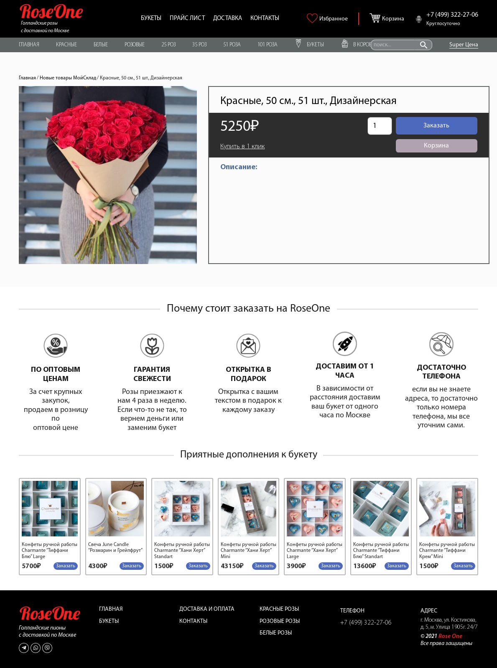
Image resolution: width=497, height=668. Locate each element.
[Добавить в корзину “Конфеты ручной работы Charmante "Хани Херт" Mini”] (264, 566)
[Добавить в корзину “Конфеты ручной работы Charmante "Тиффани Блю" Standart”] (397, 566)
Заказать (436, 125)
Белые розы (276, 633)
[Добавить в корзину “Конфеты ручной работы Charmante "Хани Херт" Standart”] (198, 566)
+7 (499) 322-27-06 (366, 623)
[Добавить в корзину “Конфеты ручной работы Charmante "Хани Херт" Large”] (331, 566)
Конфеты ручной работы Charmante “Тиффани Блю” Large (49, 550)
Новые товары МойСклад (68, 78)
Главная (27, 78)
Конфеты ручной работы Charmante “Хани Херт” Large (314, 550)
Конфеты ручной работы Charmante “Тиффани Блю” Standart (381, 550)
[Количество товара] (379, 126)
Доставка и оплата (206, 609)
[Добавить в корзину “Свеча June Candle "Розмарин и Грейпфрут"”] (132, 566)
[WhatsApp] (36, 648)
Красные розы (279, 609)
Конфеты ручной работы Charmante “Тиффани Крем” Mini (447, 550)
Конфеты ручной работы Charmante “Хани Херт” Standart (182, 550)
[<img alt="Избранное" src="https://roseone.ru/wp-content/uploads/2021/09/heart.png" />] (313, 21)
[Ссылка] (51, 11)
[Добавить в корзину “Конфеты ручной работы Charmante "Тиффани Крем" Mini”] (463, 566)
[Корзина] (377, 16)
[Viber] (47, 648)
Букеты (109, 621)
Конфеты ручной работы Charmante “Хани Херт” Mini (248, 550)
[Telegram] (24, 648)
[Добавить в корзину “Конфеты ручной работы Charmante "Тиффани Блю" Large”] (66, 566)
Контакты (193, 621)
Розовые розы (280, 621)
